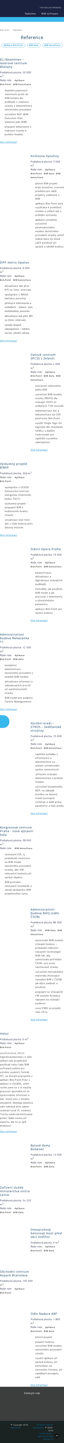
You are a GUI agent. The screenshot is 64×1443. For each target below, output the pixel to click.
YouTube (46, 1402)
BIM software (49, 13)
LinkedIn (32, 1402)
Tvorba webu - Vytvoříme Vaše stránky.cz (45, 1436)
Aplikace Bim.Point (13, 45)
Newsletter (34, 1411)
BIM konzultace (52, 45)
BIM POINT (9, 8)
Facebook (18, 1402)
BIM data (33, 45)
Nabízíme (30, 13)
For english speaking (50, 7)
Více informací (8, 142)
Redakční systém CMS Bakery (43, 1426)
